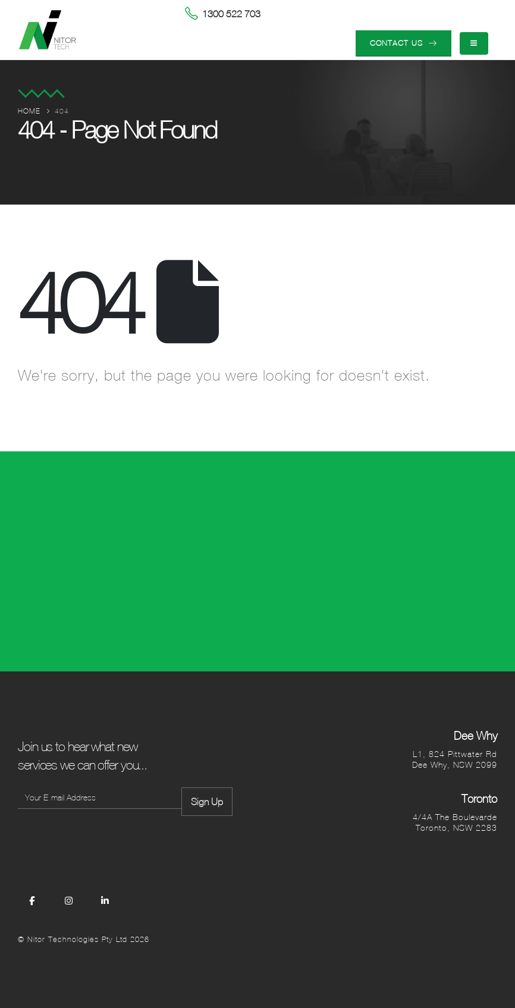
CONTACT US (403, 43)
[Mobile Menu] (474, 43)
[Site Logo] (47, 30)
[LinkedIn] (105, 900)
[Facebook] (32, 900)
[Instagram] (69, 900)
